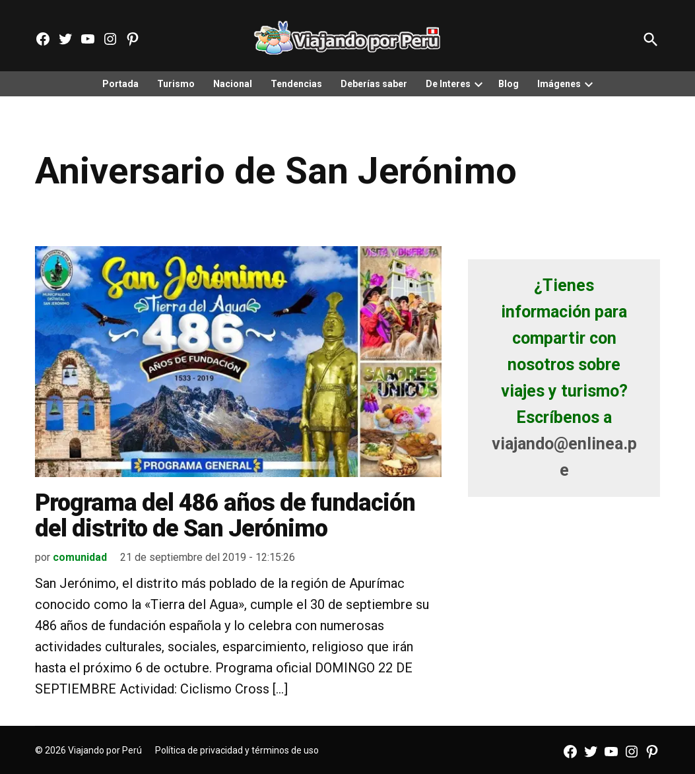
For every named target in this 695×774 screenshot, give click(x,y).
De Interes (448, 84)
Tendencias (296, 84)
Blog (508, 84)
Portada (120, 84)
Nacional (232, 84)
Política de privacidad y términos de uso (237, 750)
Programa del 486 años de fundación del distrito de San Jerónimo (225, 516)
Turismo (176, 84)
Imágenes (559, 84)
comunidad (80, 557)
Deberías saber (374, 84)
